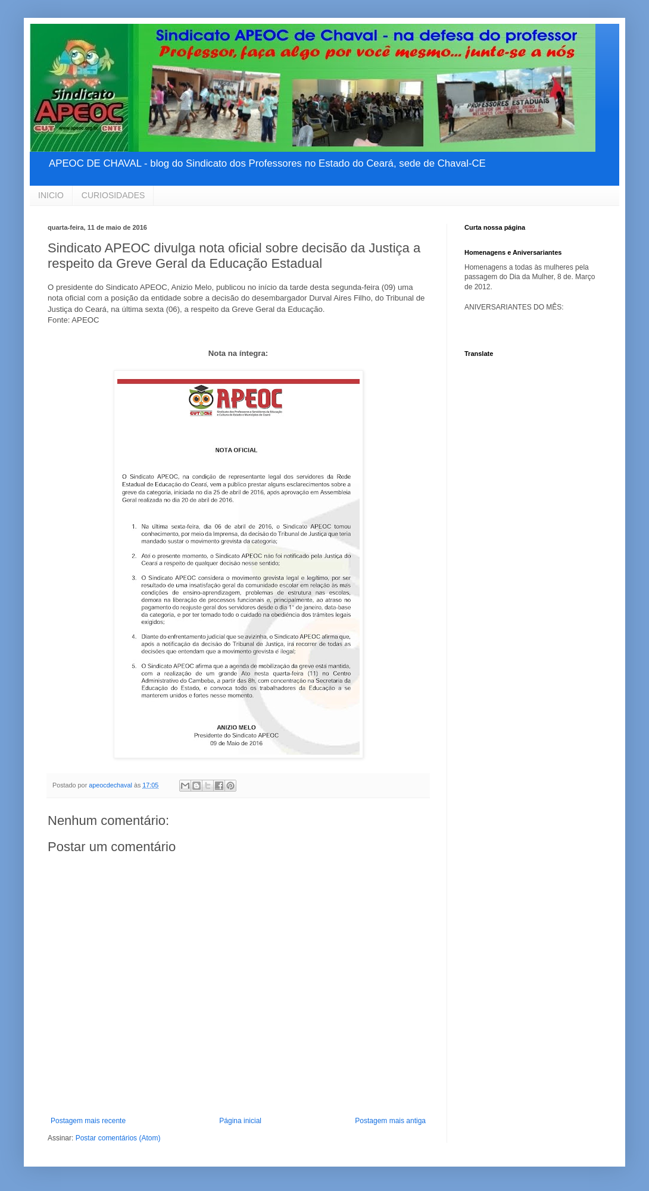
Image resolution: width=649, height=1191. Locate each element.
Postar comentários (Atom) (118, 1138)
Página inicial (240, 1121)
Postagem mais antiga (390, 1121)
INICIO (51, 195)
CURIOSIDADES (113, 195)
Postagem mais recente (88, 1121)
